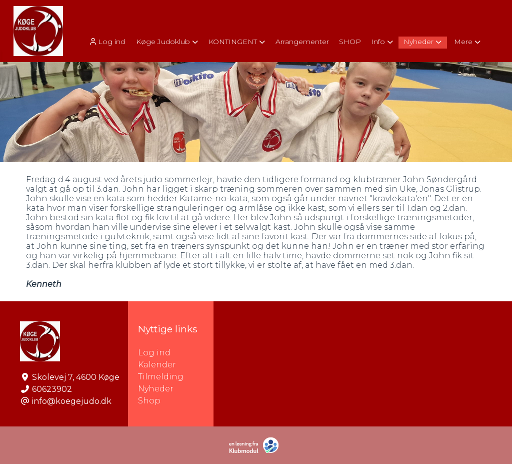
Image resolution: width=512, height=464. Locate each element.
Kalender (157, 364)
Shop (149, 400)
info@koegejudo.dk (72, 401)
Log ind (106, 42)
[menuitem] (107, 41)
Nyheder (156, 388)
